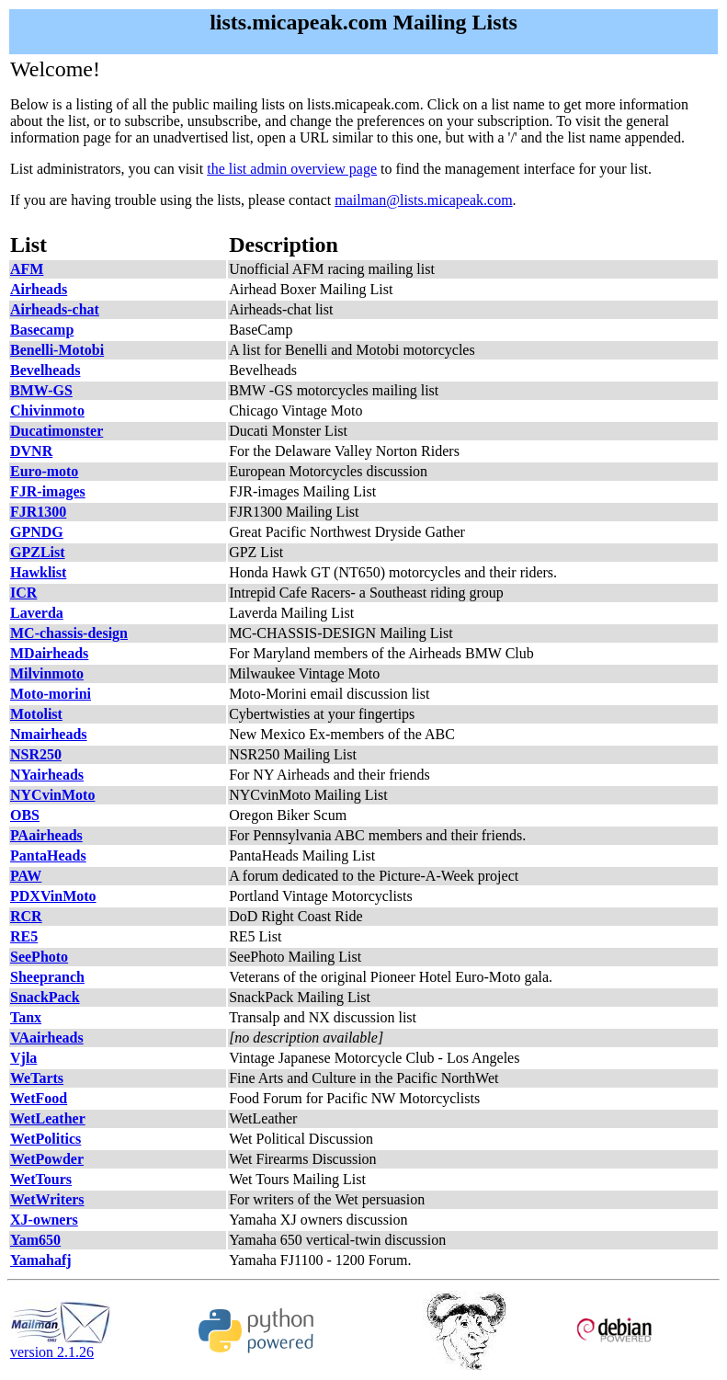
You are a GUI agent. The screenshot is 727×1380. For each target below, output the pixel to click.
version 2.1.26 (60, 1345)
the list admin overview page (292, 169)
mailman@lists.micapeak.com (423, 200)
